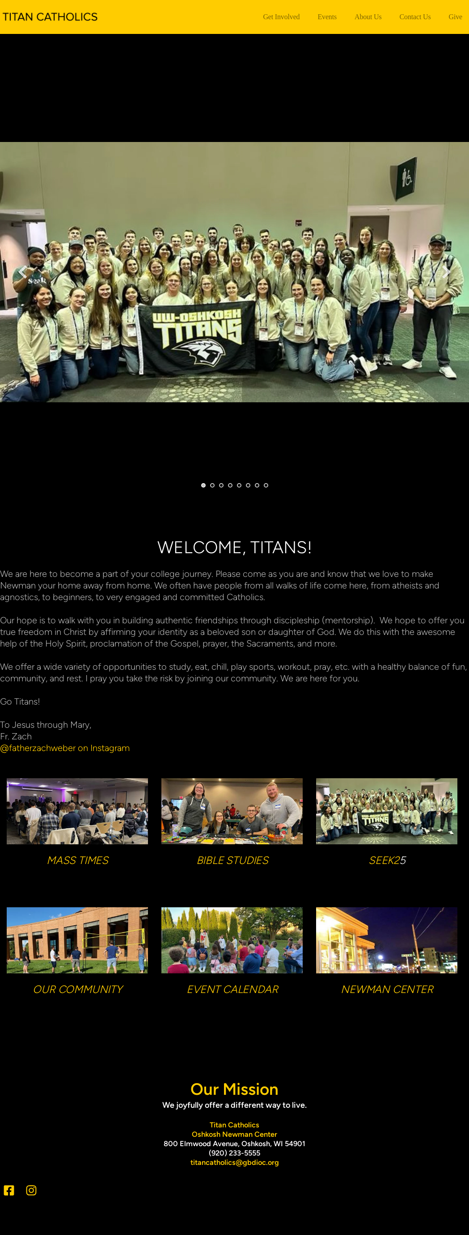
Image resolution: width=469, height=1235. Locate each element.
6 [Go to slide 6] (248, 485)
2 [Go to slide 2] (212, 485)
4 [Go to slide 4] (230, 485)
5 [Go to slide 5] (239, 485)
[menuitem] (281, 17)
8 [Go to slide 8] (266, 485)
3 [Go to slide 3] (221, 485)
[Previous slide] (22, 272)
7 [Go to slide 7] (257, 485)
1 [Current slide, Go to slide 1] (203, 485)
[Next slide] (446, 272)
